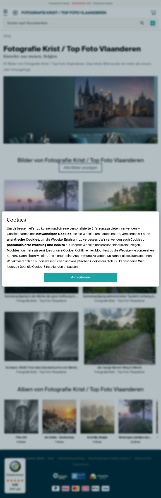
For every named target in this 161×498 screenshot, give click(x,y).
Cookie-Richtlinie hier (78, 250)
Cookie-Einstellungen (47, 267)
